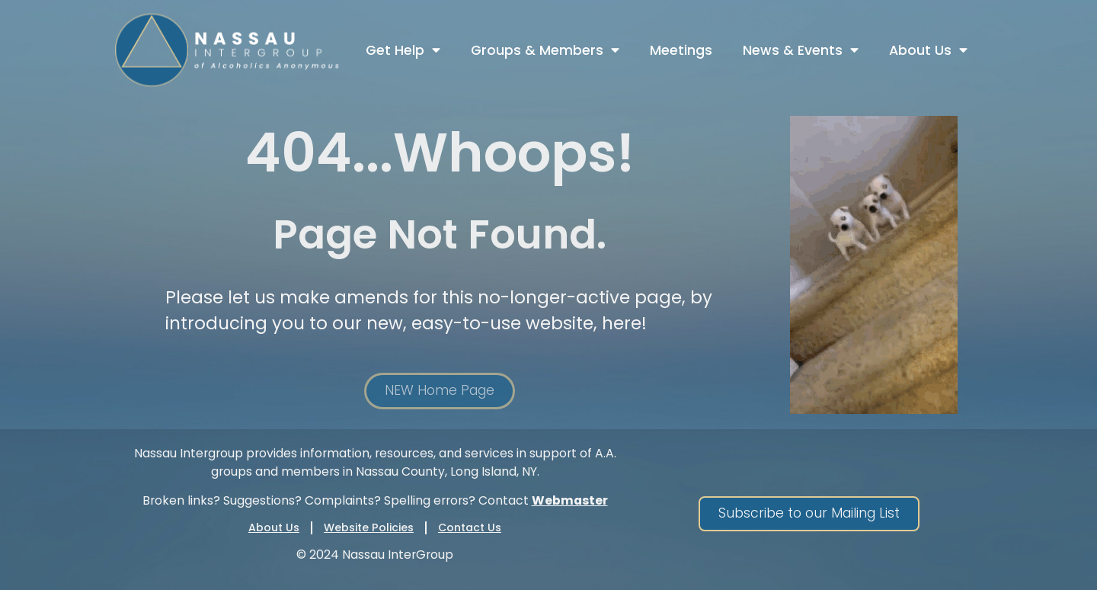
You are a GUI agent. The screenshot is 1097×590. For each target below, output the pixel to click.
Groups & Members (545, 50)
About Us (928, 50)
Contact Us (469, 527)
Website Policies (369, 527)
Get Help (403, 50)
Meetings (681, 50)
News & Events (801, 50)
